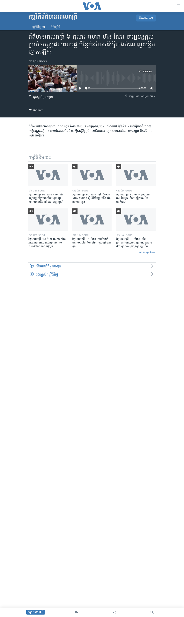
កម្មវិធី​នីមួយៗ (38, 27)
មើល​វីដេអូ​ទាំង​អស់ (147, 252)
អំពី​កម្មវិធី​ (55, 27)
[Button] (36, 111)
